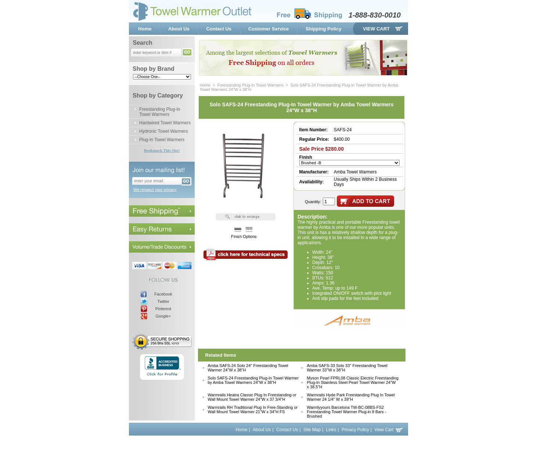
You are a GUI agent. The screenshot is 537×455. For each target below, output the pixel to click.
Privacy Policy (355, 429)
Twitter (163, 301)
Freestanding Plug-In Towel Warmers (159, 112)
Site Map (312, 429)
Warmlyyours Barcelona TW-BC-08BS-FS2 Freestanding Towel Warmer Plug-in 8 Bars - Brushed (346, 411)
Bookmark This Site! (162, 150)
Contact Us (218, 29)
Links (331, 429)
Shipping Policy (324, 29)
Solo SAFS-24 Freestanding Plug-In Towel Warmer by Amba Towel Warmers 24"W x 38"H (253, 380)
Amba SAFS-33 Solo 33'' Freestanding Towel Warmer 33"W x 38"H (347, 367)
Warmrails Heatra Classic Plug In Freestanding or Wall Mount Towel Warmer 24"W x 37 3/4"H (252, 397)
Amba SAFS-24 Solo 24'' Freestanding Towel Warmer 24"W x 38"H (248, 367)
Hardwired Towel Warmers (165, 122)
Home (144, 29)
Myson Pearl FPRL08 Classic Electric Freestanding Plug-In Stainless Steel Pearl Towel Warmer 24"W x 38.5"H (352, 382)
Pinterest (163, 309)
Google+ (163, 316)
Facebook (163, 294)
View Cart (376, 29)
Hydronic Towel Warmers (163, 131)
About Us (179, 29)
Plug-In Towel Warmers (161, 139)
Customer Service (268, 29)
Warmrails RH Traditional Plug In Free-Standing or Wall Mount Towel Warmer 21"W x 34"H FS (253, 409)
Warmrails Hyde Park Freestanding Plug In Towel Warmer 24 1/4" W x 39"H (350, 397)
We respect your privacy (155, 189)
